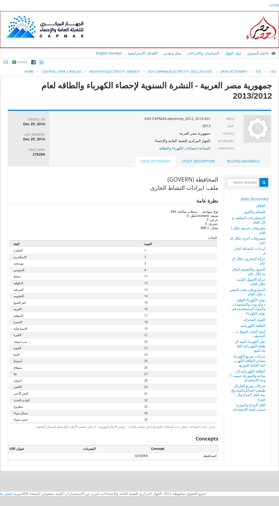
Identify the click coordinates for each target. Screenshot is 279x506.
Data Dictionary (234, 71)
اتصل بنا (6, 494)
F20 (258, 71)
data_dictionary (254, 198)
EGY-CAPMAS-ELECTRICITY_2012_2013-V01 (180, 71)
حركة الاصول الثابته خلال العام (251, 281)
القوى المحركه (254, 319)
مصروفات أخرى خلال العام (247, 240)
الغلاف (260, 205)
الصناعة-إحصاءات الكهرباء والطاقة (184, 148)
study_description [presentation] (198, 161)
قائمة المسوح (257, 53)
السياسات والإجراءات (203, 53)
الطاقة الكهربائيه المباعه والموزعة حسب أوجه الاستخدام (247, 375)
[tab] (243, 161)
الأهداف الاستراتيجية (143, 53)
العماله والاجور (254, 211)
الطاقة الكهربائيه (253, 325)
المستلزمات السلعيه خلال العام (249, 220)
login (274, 5)
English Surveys (109, 53)
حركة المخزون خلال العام (248, 260)
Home (29, 71)
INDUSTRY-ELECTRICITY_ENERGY (115, 71)
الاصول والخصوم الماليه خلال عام (249, 271)
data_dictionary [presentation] (155, 161)
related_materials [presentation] (243, 161)
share (22, 62)
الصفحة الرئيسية (273, 53)
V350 (272, 71)
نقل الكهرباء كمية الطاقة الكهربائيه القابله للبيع (250, 346)
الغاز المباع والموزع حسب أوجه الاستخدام (249, 407)
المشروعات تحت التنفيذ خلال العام (248, 291)
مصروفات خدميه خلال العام (248, 230)
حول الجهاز (233, 53)
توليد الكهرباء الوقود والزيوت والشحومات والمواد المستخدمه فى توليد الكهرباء (248, 306)
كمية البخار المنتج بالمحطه (250, 333)
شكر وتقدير (172, 53)
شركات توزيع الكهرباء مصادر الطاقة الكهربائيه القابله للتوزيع (249, 360)
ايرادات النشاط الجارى (250, 250)
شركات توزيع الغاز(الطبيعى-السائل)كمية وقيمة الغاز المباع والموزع (248, 392)
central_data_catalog (61, 71)
